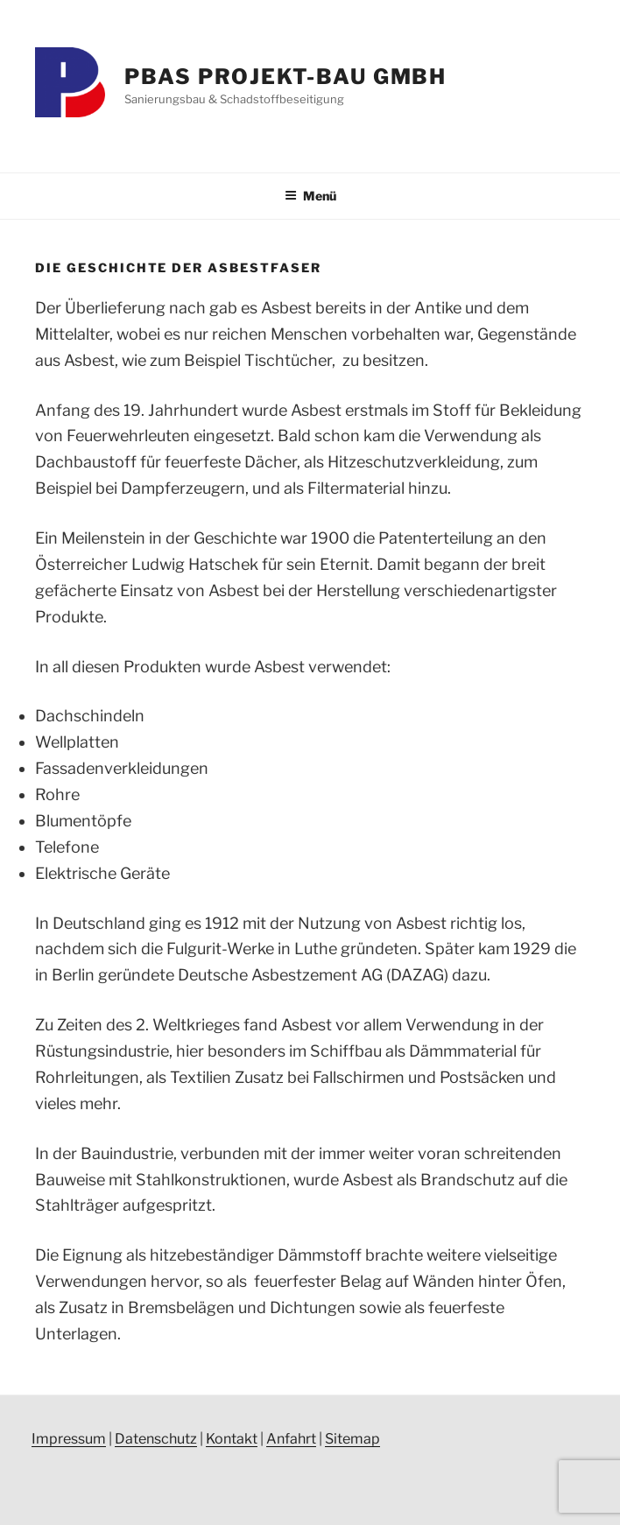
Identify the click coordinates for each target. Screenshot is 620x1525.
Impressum (69, 1438)
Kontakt (231, 1438)
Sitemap (352, 1438)
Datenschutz (156, 1438)
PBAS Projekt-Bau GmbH (285, 76)
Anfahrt (291, 1438)
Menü (310, 195)
